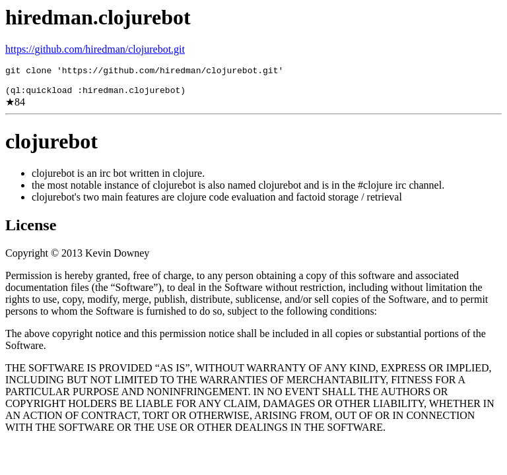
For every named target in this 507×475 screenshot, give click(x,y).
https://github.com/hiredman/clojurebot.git (95, 49)
